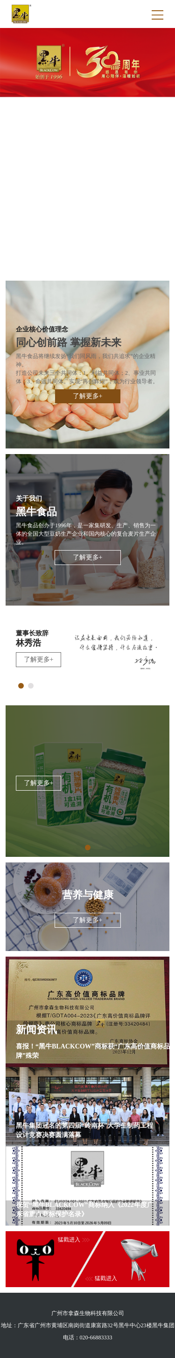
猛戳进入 (101, 1278)
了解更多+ (88, 396)
